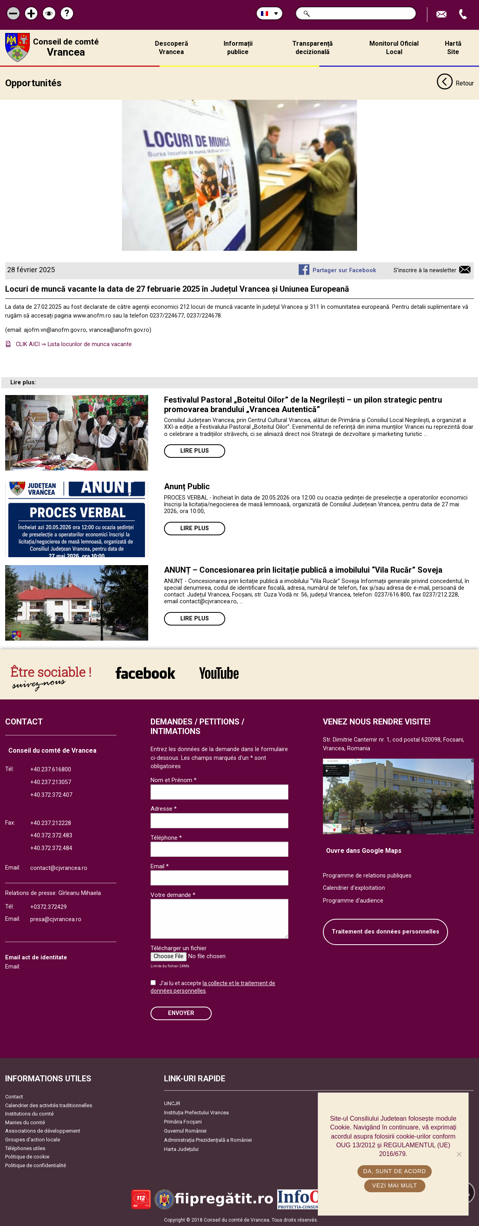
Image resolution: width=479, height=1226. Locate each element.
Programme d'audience (353, 899)
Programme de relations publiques (367, 874)
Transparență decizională (312, 48)
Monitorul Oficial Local (394, 48)
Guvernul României (185, 1130)
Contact (14, 1096)
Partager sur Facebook (344, 269)
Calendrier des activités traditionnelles (48, 1104)
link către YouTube (219, 672)
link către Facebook (145, 672)
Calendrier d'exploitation (354, 887)
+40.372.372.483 (51, 834)
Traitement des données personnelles (385, 931)
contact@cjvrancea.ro (58, 867)
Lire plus (194, 450)
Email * (160, 865)
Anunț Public (187, 485)
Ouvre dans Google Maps (364, 849)
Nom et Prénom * (174, 779)
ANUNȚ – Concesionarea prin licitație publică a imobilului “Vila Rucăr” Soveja (303, 569)
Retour (455, 82)
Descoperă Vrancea (171, 48)
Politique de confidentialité (35, 1165)
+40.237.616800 (50, 768)
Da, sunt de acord (395, 1171)
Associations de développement (42, 1130)
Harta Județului (181, 1148)
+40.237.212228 (50, 822)
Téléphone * (166, 836)
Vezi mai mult (395, 1185)
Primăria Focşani (183, 1121)
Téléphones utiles (25, 1147)
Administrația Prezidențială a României (208, 1139)
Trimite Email (442, 14)
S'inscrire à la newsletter (425, 269)
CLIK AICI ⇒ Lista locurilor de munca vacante (74, 343)
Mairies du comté (25, 1121)
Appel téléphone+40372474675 (464, 14)
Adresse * (164, 808)
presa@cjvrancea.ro (55, 918)
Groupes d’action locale (32, 1139)
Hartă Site (453, 48)
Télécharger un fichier (179, 947)
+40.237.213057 (50, 781)
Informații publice (238, 48)
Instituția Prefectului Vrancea (196, 1112)
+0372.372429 (48, 906)
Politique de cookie (27, 1156)
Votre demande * (173, 893)
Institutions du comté (29, 1113)
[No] (459, 1154)
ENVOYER (181, 1012)
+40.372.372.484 (51, 847)
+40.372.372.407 (51, 793)
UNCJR (172, 1103)
